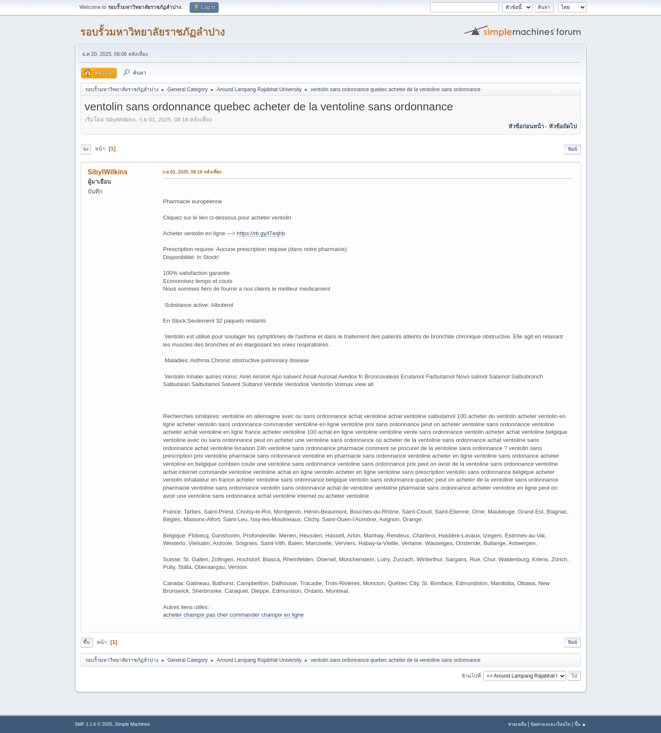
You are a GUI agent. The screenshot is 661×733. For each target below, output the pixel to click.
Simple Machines (132, 724)
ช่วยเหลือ (517, 724)
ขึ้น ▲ (580, 724)
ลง (85, 149)
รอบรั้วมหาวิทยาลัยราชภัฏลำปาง (152, 32)
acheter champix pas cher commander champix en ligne (233, 615)
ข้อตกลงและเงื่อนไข (550, 724)
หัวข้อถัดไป (563, 126)
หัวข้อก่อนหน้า (526, 126)
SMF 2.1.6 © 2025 (94, 724)
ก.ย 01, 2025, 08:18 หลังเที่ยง (192, 171)
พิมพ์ (572, 149)
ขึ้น (86, 642)
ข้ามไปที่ (471, 675)
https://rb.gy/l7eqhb (261, 233)
